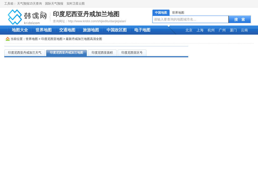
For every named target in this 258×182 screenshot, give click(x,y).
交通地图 (67, 30)
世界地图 (178, 12)
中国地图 (161, 12)
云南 (244, 30)
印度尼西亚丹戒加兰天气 (24, 52)
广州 (222, 30)
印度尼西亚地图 (51, 39)
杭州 (211, 30)
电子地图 (142, 30)
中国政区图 (117, 30)
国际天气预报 (54, 3)
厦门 (233, 30)
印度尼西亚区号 (132, 52)
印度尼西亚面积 (102, 52)
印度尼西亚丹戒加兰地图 (86, 14)
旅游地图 (91, 30)
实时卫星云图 (76, 3)
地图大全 (20, 30)
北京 (188, 30)
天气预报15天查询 (29, 3)
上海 (200, 30)
